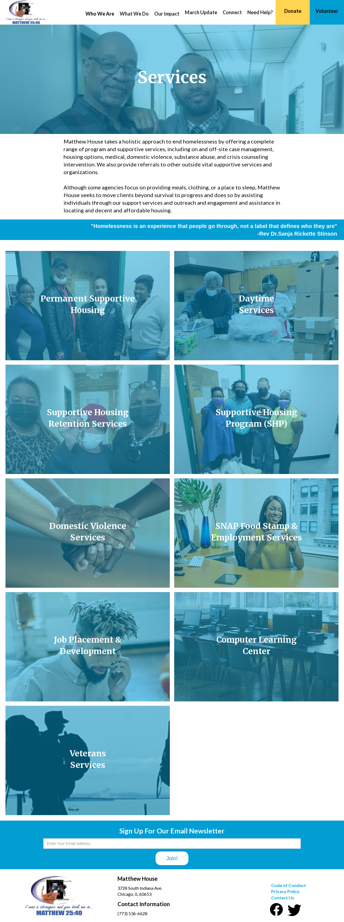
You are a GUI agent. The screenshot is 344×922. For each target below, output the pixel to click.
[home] (23, 12)
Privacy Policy (285, 891)
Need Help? (260, 12)
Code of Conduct (288, 885)
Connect (232, 12)
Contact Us (282, 897)
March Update (201, 12)
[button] (100, 14)
